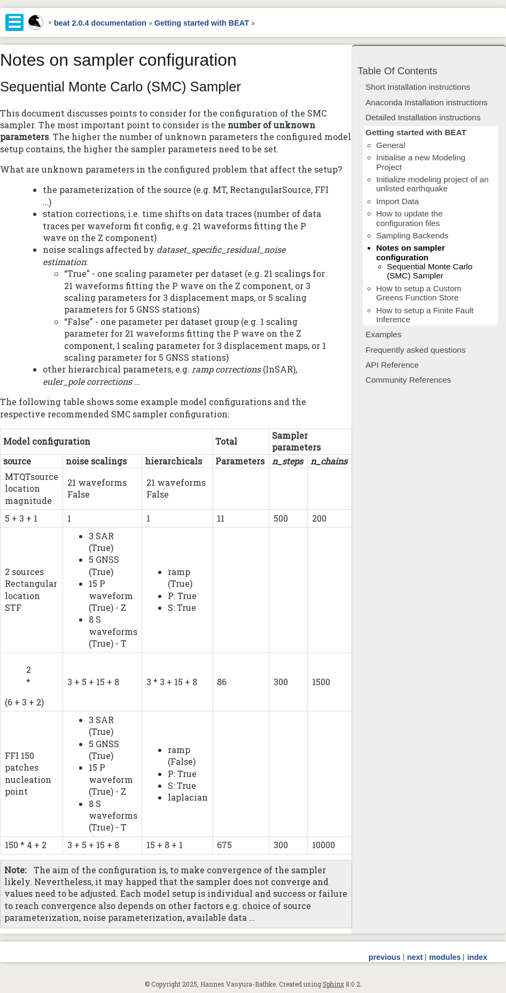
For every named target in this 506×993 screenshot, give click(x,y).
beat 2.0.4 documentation (100, 23)
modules (445, 957)
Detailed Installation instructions (423, 117)
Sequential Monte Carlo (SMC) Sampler (429, 271)
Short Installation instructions (417, 86)
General (391, 145)
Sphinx (333, 984)
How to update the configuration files (409, 218)
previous (385, 957)
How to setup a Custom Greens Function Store (418, 293)
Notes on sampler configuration (410, 252)
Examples (383, 334)
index (477, 957)
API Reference (392, 364)
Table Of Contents (397, 70)
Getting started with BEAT (201, 23)
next (415, 957)
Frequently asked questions (415, 349)
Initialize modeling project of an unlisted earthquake (432, 184)
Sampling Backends (412, 235)
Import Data (397, 201)
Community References (408, 379)
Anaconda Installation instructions (426, 102)
